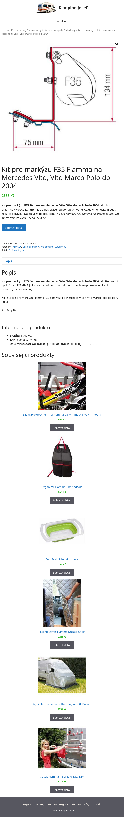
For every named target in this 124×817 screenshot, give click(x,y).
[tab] (62, 261)
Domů (5, 30)
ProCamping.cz (16, 250)
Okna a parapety (53, 30)
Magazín (27, 804)
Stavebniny (34, 30)
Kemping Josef (73, 7)
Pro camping (18, 30)
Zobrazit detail (14, 228)
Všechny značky (80, 804)
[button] (117, 44)
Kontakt (97, 804)
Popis (8, 261)
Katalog (40, 804)
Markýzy (70, 30)
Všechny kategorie (57, 804)
